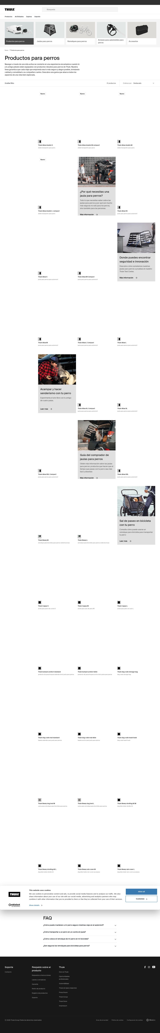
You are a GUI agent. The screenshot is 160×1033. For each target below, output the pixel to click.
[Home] (23, 9)
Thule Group (63, 997)
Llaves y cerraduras (39, 980)
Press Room (63, 992)
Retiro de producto (38, 989)
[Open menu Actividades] (20, 16)
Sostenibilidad (64, 984)
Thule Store (63, 1001)
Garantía (35, 984)
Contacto (8, 972)
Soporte (35, 998)
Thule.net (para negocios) (68, 988)
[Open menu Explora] (30, 16)
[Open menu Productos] (10, 16)
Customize (141, 1022)
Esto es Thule (63, 972)
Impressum (63, 1006)
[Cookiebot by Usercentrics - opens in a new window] (14, 1028)
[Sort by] (144, 83)
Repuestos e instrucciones (41, 975)
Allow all (141, 1015)
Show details (34, 1029)
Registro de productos (40, 993)
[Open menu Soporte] (38, 16)
